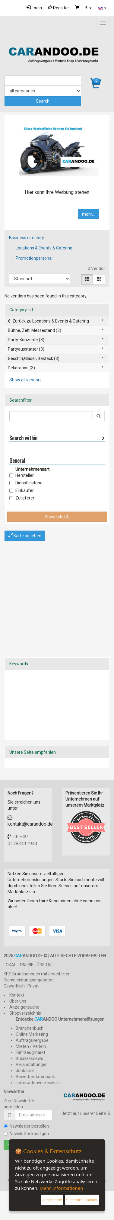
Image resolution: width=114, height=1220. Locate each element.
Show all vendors (25, 379)
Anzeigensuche (24, 1007)
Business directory (26, 237)
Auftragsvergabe (32, 1040)
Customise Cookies (82, 1199)
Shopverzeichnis (25, 1013)
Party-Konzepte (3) (26, 339)
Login (34, 7)
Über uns (17, 1001)
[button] (88, 7)
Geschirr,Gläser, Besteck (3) (33, 358)
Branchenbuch (29, 1028)
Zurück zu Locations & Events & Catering (48, 321)
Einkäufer (21, 490)
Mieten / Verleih (31, 1046)
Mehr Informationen (61, 1188)
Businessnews (29, 1058)
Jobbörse (25, 1070)
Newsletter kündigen (26, 1133)
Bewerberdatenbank (35, 1076)
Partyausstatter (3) (26, 349)
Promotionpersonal (34, 258)
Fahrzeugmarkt (30, 1052)
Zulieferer (21, 498)
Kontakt (16, 995)
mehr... (88, 214)
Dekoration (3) (21, 367)
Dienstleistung (26, 482)
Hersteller (21, 475)
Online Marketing (32, 1034)
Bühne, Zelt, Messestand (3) (34, 330)
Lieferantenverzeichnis (38, 1082)
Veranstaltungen (32, 1064)
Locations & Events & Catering (44, 248)
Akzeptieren (52, 1199)
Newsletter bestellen (26, 1126)
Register (58, 7)
